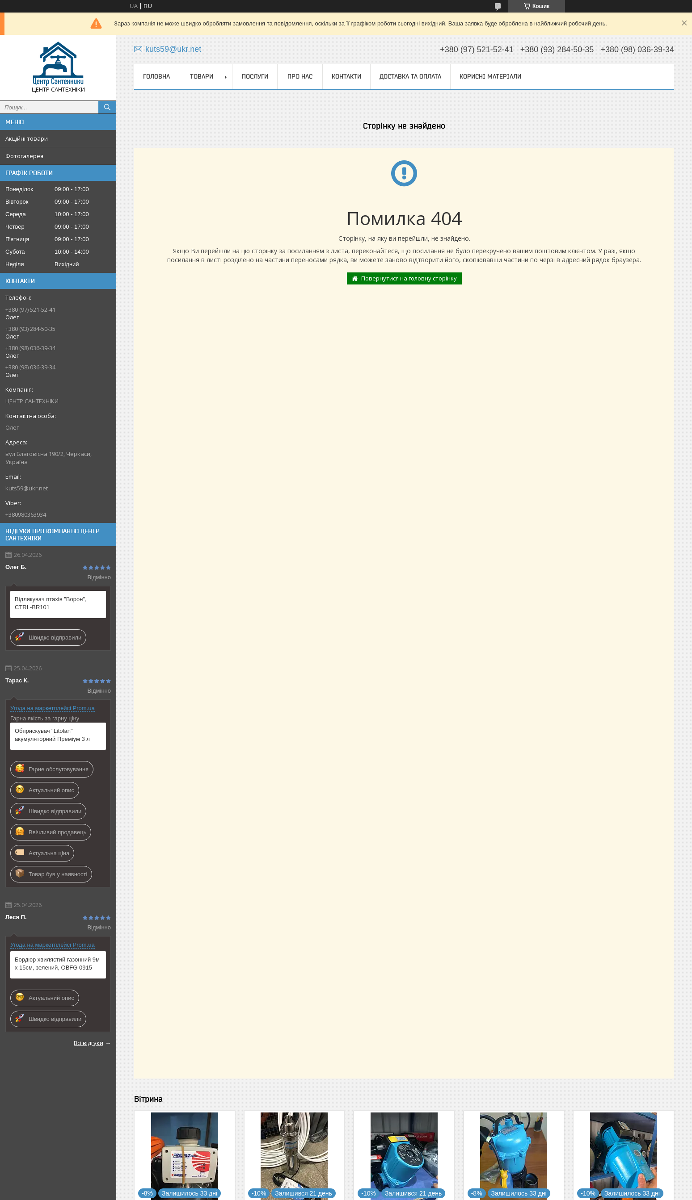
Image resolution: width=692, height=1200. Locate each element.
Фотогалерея (24, 156)
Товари (201, 76)
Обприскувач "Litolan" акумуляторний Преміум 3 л (52, 735)
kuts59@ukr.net (26, 488)
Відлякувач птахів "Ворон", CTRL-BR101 (51, 603)
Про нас (299, 76)
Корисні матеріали (490, 76)
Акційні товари (26, 138)
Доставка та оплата (410, 76)
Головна (156, 76)
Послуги (255, 76)
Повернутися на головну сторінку (409, 278)
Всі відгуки (88, 1043)
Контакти (346, 76)
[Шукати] (107, 107)
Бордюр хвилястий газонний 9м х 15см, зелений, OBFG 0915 (57, 963)
